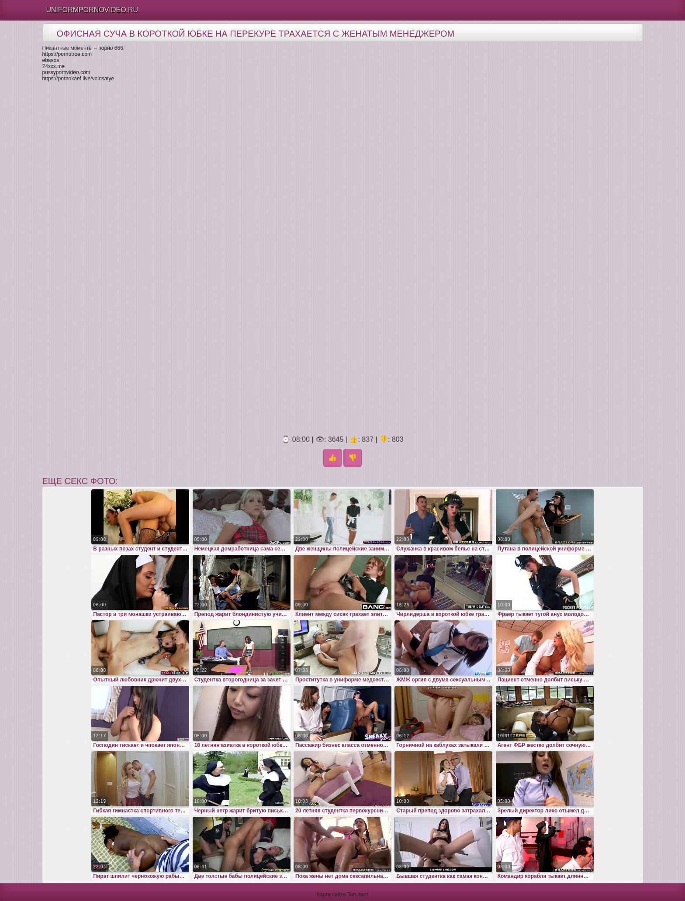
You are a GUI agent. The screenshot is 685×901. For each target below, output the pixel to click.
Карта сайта (331, 894)
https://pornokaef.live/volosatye (78, 79)
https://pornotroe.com (67, 54)
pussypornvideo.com (66, 72)
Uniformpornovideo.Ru (92, 10)
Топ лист (357, 894)
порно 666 (110, 48)
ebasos (50, 60)
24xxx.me (53, 66)
